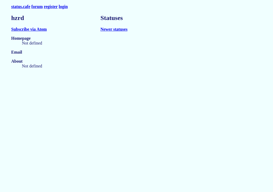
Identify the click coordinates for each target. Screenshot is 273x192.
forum (37, 6)
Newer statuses (114, 29)
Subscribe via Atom (29, 29)
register (51, 6)
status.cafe (20, 6)
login (63, 6)
